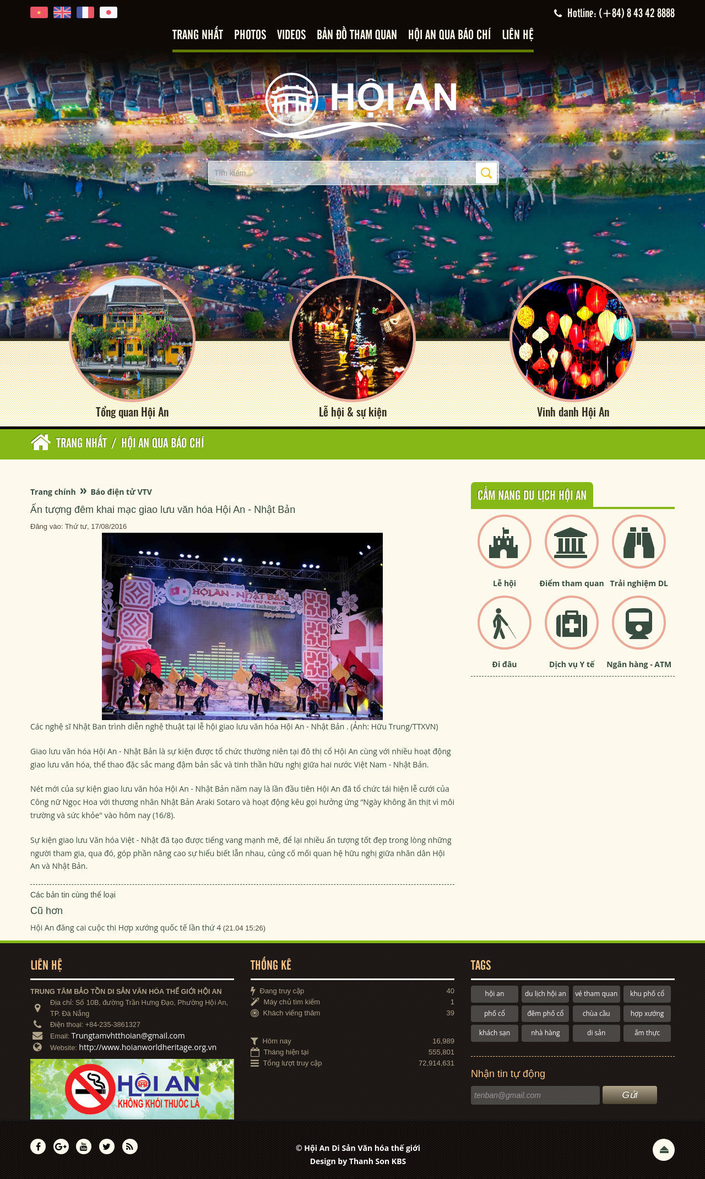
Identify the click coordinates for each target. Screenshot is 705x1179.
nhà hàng (545, 1032)
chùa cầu (596, 1013)
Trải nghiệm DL (639, 583)
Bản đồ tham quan (357, 35)
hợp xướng (647, 1013)
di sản (596, 1032)
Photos (250, 35)
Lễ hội (504, 583)
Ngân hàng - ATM (638, 664)
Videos (291, 35)
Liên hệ (518, 35)
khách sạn (494, 1032)
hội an (495, 993)
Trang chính (53, 491)
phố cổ (494, 1013)
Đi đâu (504, 664)
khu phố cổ (647, 993)
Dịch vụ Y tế (571, 664)
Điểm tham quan (572, 583)
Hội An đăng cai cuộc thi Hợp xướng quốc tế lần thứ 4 (125, 927)
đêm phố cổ (545, 1013)
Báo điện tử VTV (120, 491)
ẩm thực (647, 1032)
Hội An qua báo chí (449, 35)
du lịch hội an (545, 993)
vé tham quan (596, 993)
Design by (358, 1161)
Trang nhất (197, 35)
